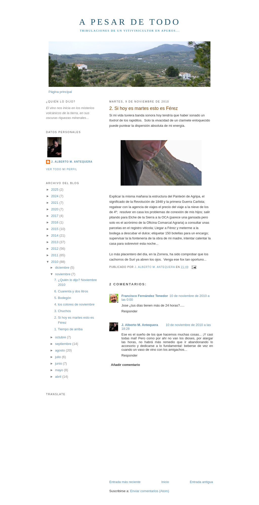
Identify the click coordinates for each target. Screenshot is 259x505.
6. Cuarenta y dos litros (71, 291)
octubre (61, 337)
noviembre (63, 274)
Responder (129, 311)
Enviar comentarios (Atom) (149, 491)
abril (58, 376)
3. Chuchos (62, 311)
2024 (55, 196)
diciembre (62, 267)
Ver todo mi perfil (61, 169)
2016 (55, 222)
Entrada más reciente (125, 482)
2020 (55, 209)
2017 (55, 216)
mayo (59, 370)
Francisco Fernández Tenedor (144, 296)
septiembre (63, 344)
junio (59, 363)
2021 (55, 203)
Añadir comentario (125, 365)
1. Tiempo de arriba (68, 329)
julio (58, 357)
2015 (55, 229)
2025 (55, 189)
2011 (55, 255)
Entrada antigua (201, 482)
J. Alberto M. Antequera (139, 325)
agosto (60, 350)
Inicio (165, 482)
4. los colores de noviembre (74, 304)
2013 (55, 242)
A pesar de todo (129, 22)
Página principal (60, 92)
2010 (55, 262)
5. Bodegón (62, 298)
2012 (55, 248)
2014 (55, 235)
